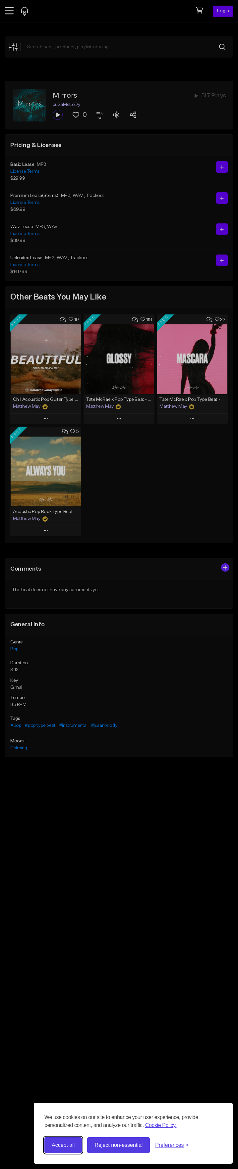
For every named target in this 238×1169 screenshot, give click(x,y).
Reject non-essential (118, 1145)
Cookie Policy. (161, 1125)
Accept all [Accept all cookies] (63, 1145)
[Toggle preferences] (172, 1145)
